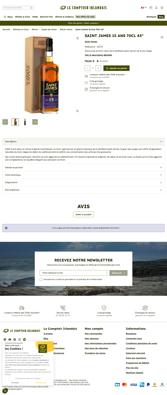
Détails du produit (14, 167)
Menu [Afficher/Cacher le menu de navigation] (8, 17)
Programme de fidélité (137, 363)
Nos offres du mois (85, 17)
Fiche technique (13, 175)
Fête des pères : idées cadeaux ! (83, 23)
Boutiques (151, 17)
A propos (48, 334)
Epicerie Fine (46, 17)
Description (10, 141)
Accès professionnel (54, 353)
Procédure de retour (95, 353)
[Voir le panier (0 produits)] (162, 7)
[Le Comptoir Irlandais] (83, 8)
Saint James (91, 41)
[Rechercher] (18, 7)
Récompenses (12, 190)
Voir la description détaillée (98, 55)
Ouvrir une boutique (54, 348)
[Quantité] (93, 68)
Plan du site (132, 368)
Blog (161, 17)
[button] (5, 391)
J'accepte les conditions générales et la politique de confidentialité (72, 279)
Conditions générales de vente (141, 343)
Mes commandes (93, 334)
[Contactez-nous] (151, 7)
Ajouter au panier (116, 68)
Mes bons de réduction (96, 348)
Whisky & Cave (22, 17)
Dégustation (11, 182)
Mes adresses (92, 338)
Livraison (130, 348)
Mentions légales (134, 373)
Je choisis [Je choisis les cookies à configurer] (15, 383)
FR (144, 7)
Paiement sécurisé (135, 353)
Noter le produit (83, 214)
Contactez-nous (134, 338)
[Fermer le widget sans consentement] (14, 343)
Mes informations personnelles (100, 343)
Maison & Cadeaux (64, 17)
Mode (35, 17)
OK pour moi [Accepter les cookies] (41, 383)
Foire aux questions (136, 358)
